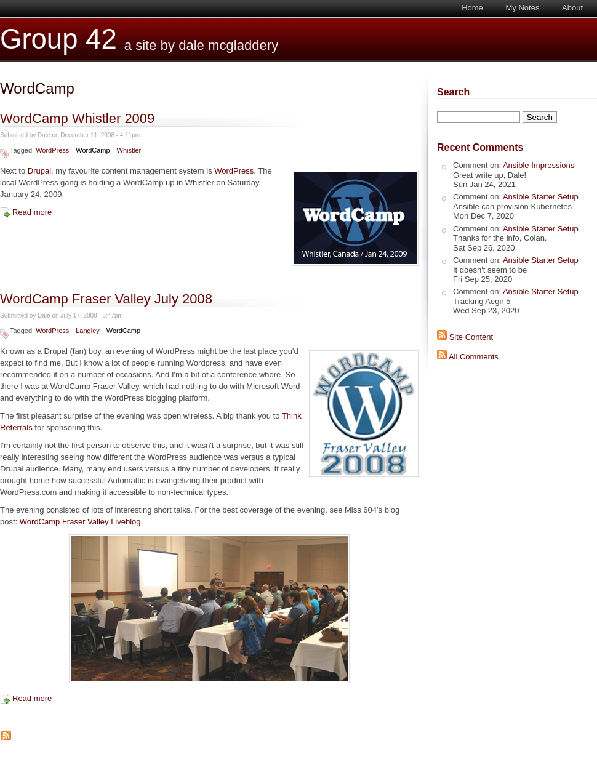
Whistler (129, 150)
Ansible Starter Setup (541, 196)
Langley (87, 330)
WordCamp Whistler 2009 (77, 118)
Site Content (471, 337)
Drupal (39, 170)
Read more (32, 212)
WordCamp (93, 150)
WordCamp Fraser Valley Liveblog (80, 521)
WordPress (52, 150)
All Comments (474, 356)
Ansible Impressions (538, 165)
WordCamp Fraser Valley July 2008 (106, 299)
